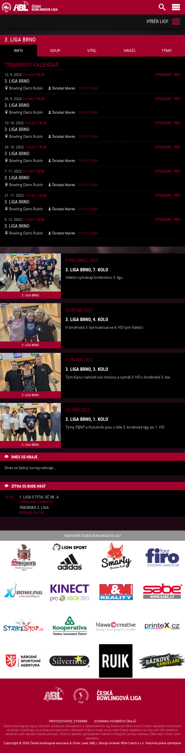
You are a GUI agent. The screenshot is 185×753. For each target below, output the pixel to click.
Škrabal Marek (63, 88)
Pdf (177, 74)
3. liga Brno (17, 81)
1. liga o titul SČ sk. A (39, 497)
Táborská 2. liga (34, 507)
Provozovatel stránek (68, 721)
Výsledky (163, 74)
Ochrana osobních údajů (115, 721)
